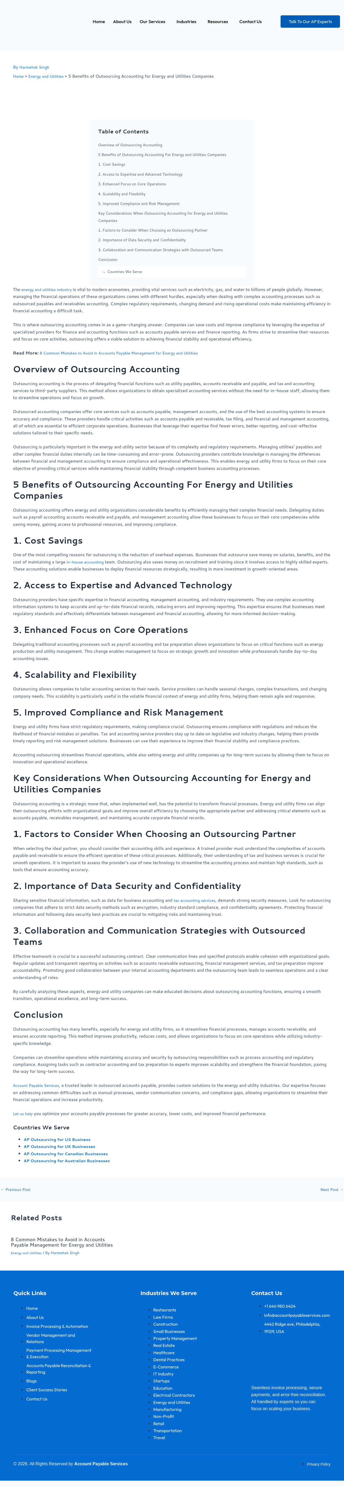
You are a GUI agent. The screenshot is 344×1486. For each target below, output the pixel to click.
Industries (186, 21)
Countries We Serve (124, 271)
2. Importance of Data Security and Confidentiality (142, 240)
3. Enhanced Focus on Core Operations (132, 184)
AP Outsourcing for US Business (60, 1139)
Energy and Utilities (28, 1258)
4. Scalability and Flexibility (121, 194)
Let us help (24, 1113)
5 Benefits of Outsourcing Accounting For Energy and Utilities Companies (162, 154)
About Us (122, 21)
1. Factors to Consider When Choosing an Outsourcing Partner (152, 230)
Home (99, 21)
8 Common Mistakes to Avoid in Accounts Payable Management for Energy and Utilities (126, 353)
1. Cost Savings (111, 164)
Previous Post (17, 1189)
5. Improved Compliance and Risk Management (139, 203)
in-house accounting (87, 562)
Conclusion (107, 259)
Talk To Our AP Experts (310, 21)
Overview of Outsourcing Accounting (130, 145)
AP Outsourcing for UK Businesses (63, 1146)
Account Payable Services (38, 1085)
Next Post (330, 1189)
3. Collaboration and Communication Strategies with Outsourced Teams (160, 250)
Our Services (152, 21)
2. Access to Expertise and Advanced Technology (140, 174)
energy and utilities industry (49, 289)
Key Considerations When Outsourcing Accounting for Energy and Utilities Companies (163, 217)
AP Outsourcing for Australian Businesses (71, 1160)
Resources (217, 21)
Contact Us (250, 21)
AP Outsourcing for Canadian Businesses (70, 1153)
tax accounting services (197, 900)
